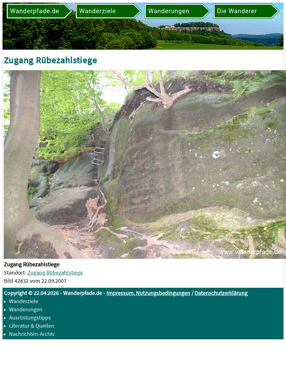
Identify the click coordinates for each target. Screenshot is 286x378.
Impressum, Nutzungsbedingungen (148, 293)
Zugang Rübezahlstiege (55, 272)
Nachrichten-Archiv (31, 333)
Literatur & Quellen (31, 325)
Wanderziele (23, 301)
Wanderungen (25, 309)
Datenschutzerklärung (221, 293)
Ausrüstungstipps (30, 317)
